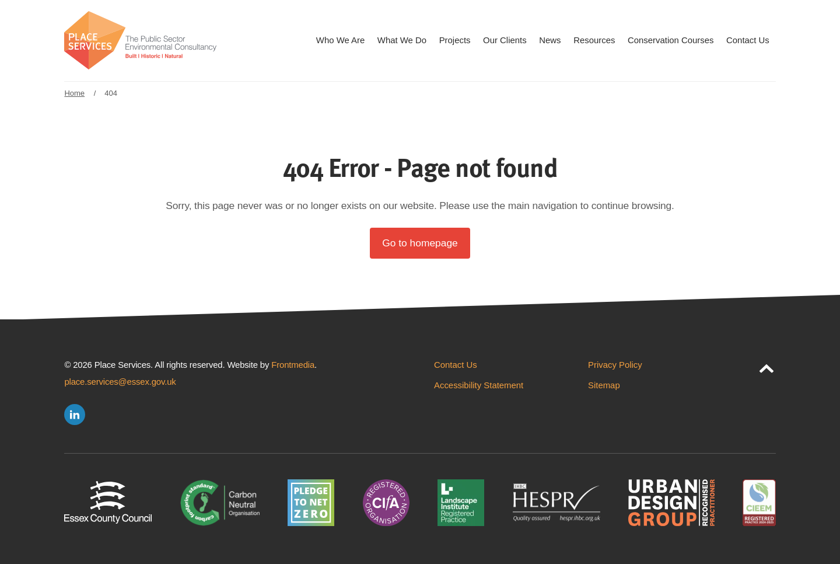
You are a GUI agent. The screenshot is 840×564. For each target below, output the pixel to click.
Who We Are (340, 40)
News (550, 40)
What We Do (401, 40)
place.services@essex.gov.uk (120, 382)
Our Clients (505, 40)
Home (74, 93)
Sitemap (604, 385)
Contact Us (747, 40)
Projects (455, 40)
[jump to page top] (766, 366)
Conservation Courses (670, 40)
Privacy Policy (615, 365)
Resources (594, 40)
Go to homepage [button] (420, 243)
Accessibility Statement (478, 385)
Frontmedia (292, 365)
